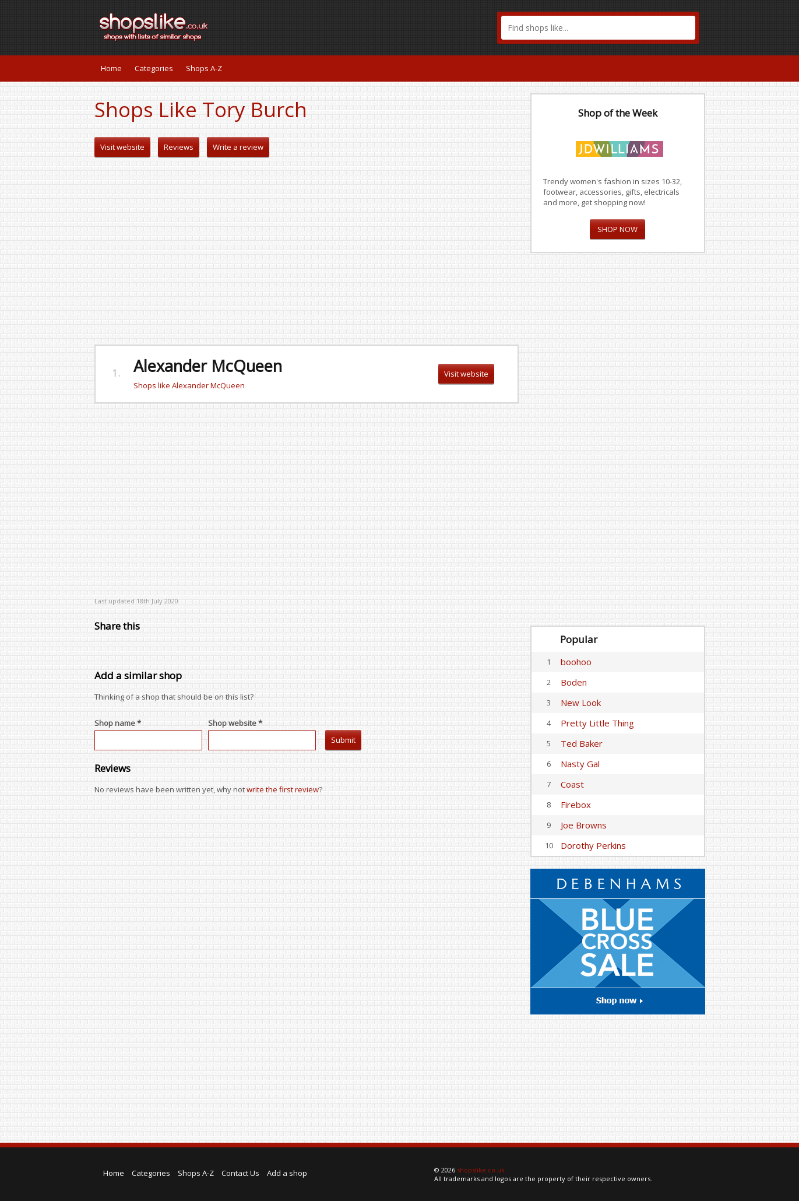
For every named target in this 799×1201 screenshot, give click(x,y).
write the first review (283, 789)
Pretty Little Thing (597, 723)
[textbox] (598, 28)
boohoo (576, 662)
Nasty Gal (580, 764)
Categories (154, 68)
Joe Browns (584, 825)
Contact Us (240, 1173)
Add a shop (287, 1173)
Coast (572, 784)
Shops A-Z (204, 68)
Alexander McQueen (207, 366)
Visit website (122, 147)
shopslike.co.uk (481, 1169)
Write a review (238, 147)
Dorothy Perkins (593, 845)
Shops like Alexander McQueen (189, 385)
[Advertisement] (306, 251)
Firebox (576, 804)
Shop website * (235, 723)
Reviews (178, 147)
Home (111, 68)
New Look (581, 702)
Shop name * (117, 723)
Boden (574, 682)
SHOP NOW (617, 229)
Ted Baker (582, 743)
